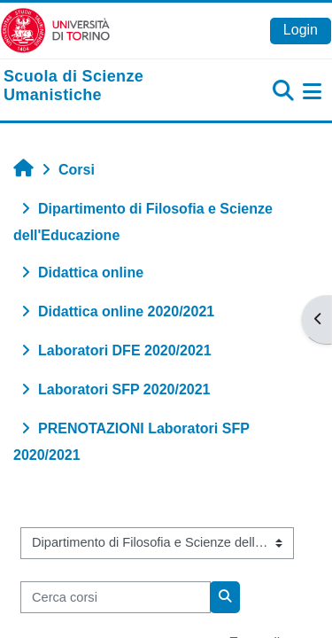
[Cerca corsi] (115, 597)
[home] (111, 86)
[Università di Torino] (55, 29)
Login (300, 29)
